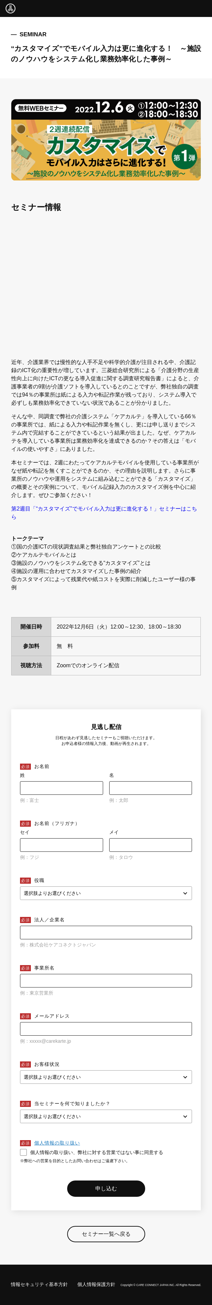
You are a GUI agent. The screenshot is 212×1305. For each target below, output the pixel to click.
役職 (39, 880)
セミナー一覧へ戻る (106, 1237)
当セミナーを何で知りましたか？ (72, 1103)
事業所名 (44, 968)
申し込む (106, 1188)
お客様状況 (47, 1064)
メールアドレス (52, 1016)
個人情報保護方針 (96, 1284)
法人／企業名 (49, 919)
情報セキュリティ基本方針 (39, 1284)
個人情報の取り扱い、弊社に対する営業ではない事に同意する (91, 1152)
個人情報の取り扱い (57, 1143)
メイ (114, 832)
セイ (25, 832)
